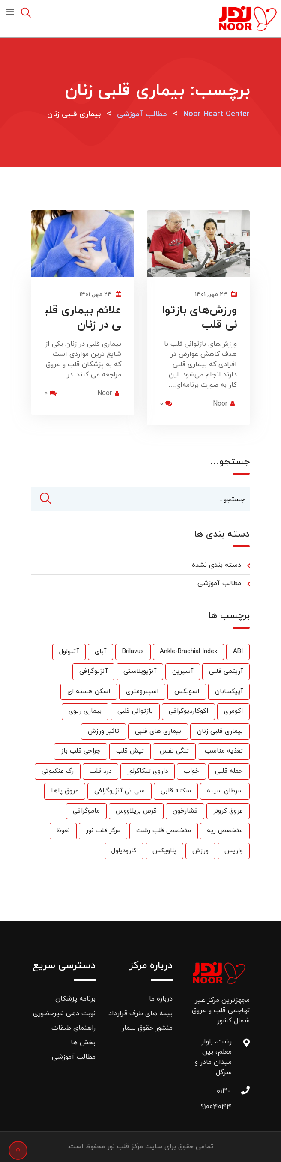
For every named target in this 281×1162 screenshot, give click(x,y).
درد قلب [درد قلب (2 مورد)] (100, 771)
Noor (220, 404)
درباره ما (161, 999)
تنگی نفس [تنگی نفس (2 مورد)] (174, 751)
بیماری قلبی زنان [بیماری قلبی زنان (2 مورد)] (220, 731)
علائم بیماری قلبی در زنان (83, 317)
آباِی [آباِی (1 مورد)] (100, 651)
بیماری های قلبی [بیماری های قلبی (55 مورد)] (158, 731)
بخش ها (83, 1043)
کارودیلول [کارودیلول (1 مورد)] (124, 850)
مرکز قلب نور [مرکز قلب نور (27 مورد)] (103, 831)
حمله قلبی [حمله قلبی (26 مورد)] (229, 771)
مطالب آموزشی (219, 583)
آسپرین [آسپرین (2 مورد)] (182, 671)
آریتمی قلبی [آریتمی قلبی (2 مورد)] (226, 671)
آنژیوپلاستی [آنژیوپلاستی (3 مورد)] (139, 671)
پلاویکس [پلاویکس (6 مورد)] (164, 850)
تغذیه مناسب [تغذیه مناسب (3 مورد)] (224, 751)
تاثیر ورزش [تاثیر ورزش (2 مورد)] (103, 731)
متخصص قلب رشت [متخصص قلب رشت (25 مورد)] (163, 831)
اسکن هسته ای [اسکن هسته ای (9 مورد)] (88, 691)
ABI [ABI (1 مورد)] (238, 651)
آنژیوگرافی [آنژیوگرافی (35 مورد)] (93, 671)
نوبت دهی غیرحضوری (64, 1014)
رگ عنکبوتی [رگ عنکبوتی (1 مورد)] (58, 771)
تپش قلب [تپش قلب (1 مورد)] (130, 751)
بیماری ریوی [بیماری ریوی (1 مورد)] (85, 711)
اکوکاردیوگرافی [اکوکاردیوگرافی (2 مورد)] (188, 711)
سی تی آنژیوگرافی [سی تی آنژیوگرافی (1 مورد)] (119, 791)
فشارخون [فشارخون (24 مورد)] (185, 811)
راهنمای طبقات (73, 1028)
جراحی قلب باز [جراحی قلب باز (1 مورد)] (80, 751)
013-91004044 (223, 1094)
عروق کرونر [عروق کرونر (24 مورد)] (228, 811)
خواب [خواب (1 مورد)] (191, 771)
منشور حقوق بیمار (147, 1028)
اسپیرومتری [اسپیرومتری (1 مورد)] (142, 691)
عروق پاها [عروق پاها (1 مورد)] (64, 791)
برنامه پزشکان (75, 999)
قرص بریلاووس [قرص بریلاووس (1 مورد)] (136, 811)
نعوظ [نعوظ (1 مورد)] (63, 831)
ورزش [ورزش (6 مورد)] (200, 850)
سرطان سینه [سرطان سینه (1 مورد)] (225, 791)
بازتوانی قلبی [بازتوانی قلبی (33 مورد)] (135, 711)
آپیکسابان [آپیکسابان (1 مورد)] (229, 691)
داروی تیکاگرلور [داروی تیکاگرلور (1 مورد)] (147, 771)
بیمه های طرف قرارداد (140, 1014)
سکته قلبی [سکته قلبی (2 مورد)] (176, 791)
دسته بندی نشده (216, 565)
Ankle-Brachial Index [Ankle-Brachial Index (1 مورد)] (188, 651)
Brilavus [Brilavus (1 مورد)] (133, 651)
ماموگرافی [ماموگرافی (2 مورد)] (86, 811)
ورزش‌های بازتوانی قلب (199, 317)
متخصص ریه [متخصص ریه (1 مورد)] (225, 831)
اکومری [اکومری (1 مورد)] (233, 711)
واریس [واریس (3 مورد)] (233, 850)
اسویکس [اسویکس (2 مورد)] (186, 691)
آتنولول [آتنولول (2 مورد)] (69, 651)
